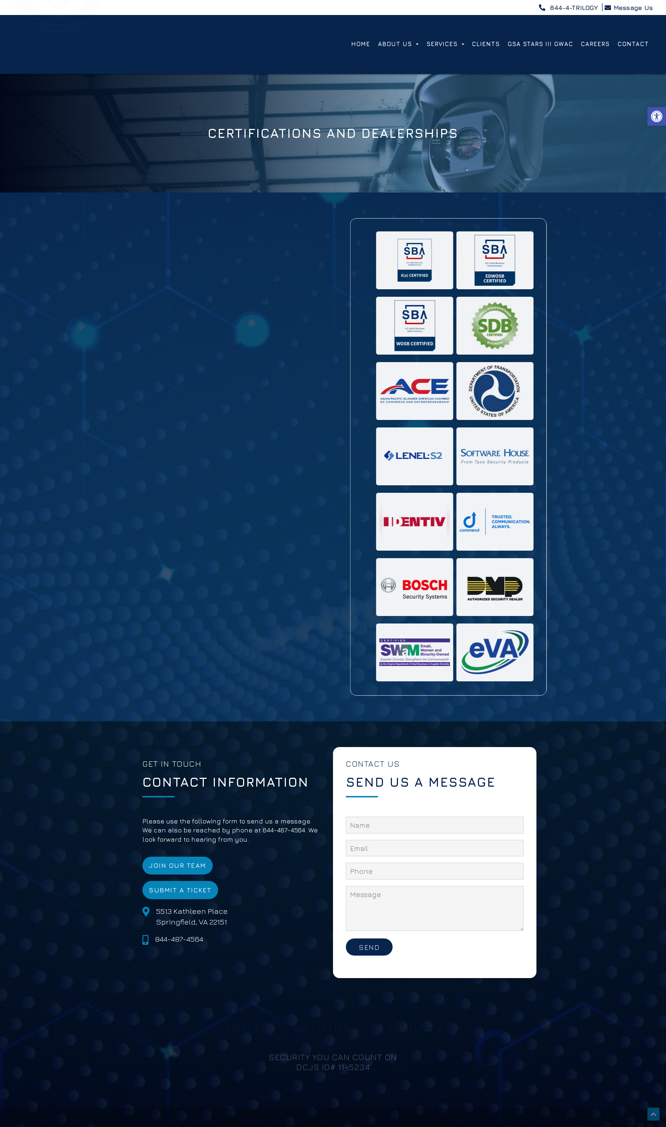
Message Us (628, 7)
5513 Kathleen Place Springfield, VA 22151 (192, 916)
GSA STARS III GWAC (540, 43)
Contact (633, 43)
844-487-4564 (179, 938)
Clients (486, 43)
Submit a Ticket (180, 890)
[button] (656, 116)
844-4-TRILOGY (568, 7)
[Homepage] (58, 70)
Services (445, 43)
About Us (398, 43)
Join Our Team (177, 865)
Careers (595, 43)
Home (360, 43)
